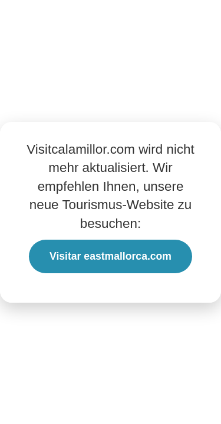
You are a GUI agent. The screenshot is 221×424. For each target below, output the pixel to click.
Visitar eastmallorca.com (110, 256)
